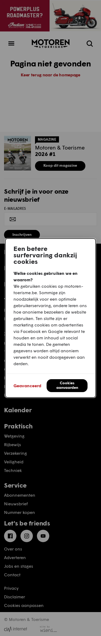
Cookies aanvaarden (67, 385)
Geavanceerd (27, 385)
